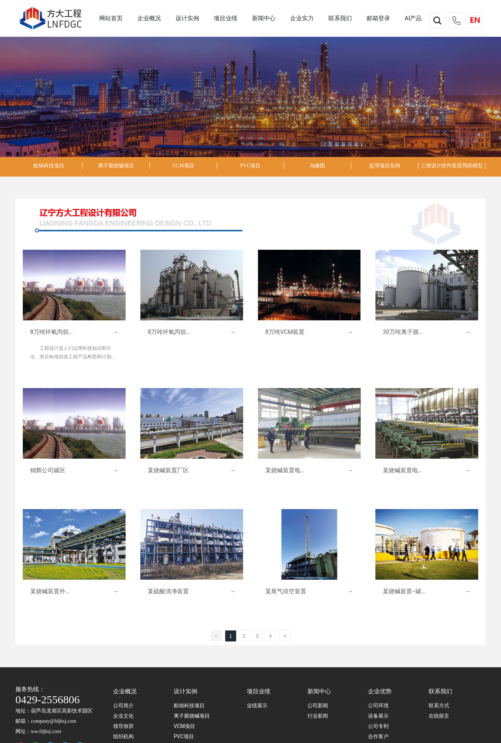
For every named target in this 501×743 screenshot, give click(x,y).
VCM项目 (183, 165)
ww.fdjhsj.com (46, 731)
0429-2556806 (47, 699)
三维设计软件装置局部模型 (452, 165)
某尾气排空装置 (285, 591)
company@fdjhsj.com (53, 721)
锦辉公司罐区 (47, 470)
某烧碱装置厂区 (168, 470)
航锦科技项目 (48, 165)
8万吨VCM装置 (284, 331)
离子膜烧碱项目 (116, 165)
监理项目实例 (384, 165)
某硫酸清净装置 (168, 591)
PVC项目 (250, 165)
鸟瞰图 (317, 165)
